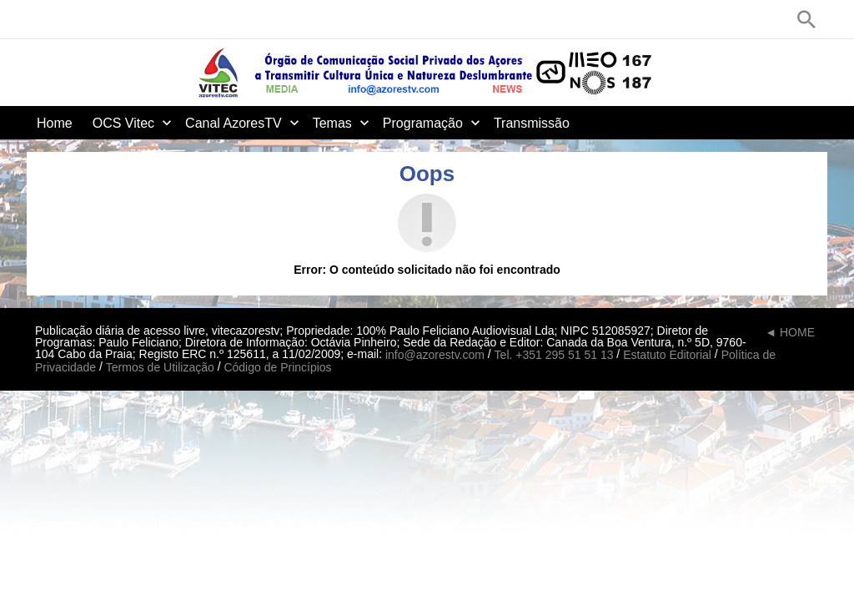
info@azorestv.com (435, 354)
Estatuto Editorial (667, 354)
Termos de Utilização (160, 368)
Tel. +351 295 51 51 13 (554, 354)
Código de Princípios (277, 368)
